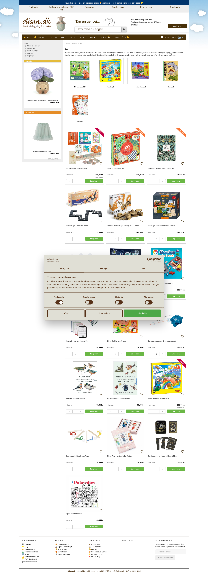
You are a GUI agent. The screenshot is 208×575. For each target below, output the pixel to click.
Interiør (73, 37)
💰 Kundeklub (94, 544)
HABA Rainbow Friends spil (158, 398)
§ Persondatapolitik (29, 562)
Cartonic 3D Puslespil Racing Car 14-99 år (123, 226)
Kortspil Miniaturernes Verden (118, 398)
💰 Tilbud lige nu (40, 37)
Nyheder (93, 37)
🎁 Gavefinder (61, 552)
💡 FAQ (25, 547)
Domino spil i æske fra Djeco (77, 226)
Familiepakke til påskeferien (76, 168)
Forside (67, 43)
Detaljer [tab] (104, 268)
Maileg (63, 37)
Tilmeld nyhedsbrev (165, 558)
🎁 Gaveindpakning (63, 544)
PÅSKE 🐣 (105, 37)
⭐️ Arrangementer (96, 554)
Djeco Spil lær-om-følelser (117, 341)
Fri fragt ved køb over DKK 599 (61, 8)
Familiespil (110, 87)
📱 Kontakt (26, 544)
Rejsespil (80, 121)
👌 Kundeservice (29, 549)
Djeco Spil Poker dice (74, 514)
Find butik (33, 7)
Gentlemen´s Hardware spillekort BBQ (162, 456)
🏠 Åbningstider (95, 547)
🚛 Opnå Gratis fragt (63, 547)
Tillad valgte (104, 313)
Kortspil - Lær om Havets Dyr (77, 341)
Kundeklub (175, 7)
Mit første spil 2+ (80, 87)
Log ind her (177, 26)
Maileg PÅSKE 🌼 (122, 37)
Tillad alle (142, 313)
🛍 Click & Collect (62, 554)
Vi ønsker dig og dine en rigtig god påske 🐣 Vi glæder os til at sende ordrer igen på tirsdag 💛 (104, 3)
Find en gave (146, 7)
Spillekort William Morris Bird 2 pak (161, 168)
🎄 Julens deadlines (30, 552)
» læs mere (69, 175)
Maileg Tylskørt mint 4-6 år (42, 151)
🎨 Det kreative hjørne (98, 552)
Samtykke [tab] (64, 268)
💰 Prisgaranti (61, 549)
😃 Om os (93, 549)
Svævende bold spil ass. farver (78, 456)
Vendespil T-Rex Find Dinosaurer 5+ (161, 226)
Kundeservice (118, 7)
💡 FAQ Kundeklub (29, 559)
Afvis (65, 313)
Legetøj (54, 37)
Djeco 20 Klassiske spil (115, 168)
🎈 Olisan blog (94, 557)
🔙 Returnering (28, 554)
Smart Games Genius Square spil (160, 283)
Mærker (83, 37)
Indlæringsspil (141, 87)
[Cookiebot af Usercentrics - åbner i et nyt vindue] (149, 260)
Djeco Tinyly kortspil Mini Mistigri (119, 456)
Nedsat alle (30, 112)
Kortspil (171, 87)
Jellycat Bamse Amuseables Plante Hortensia (42, 100)
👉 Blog (27, 37)
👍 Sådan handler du (30, 557)
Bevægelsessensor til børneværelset (162, 341)
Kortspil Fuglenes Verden (75, 398)
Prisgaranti (90, 7)
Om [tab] (143, 268)
